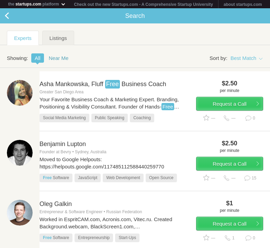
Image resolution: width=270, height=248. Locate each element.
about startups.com (243, 4)
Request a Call (229, 104)
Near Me (59, 58)
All (38, 58)
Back (13, 15)
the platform (37, 4)
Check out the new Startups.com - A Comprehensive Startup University (143, 4)
